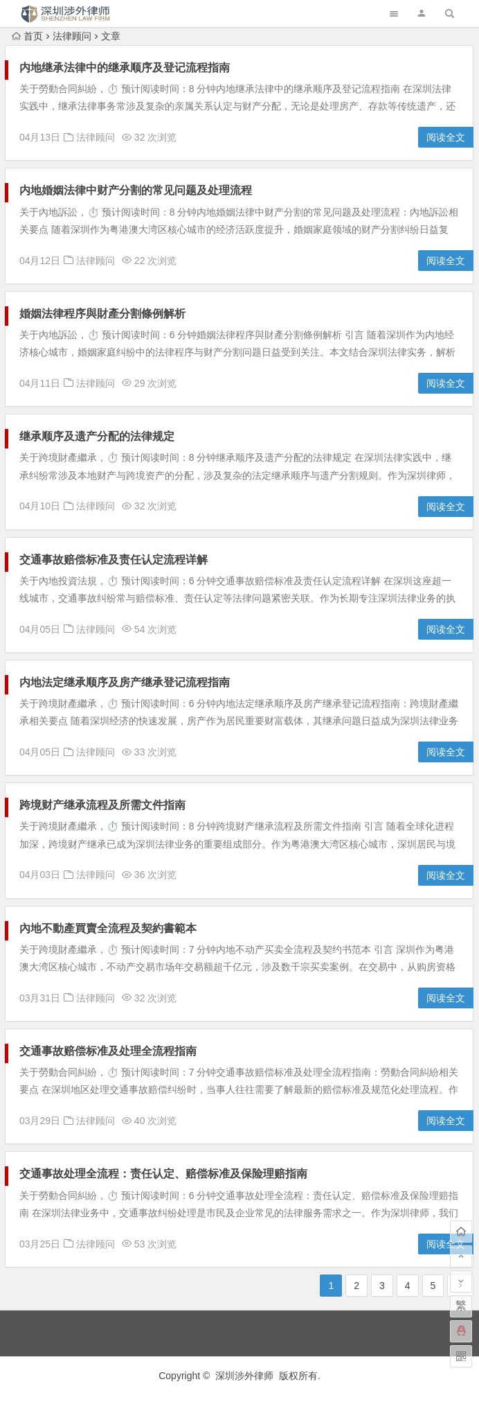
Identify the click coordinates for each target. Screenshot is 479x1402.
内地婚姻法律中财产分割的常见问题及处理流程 (135, 190)
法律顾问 (72, 36)
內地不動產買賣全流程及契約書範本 (108, 928)
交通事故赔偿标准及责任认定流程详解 (113, 560)
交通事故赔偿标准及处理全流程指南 (108, 1051)
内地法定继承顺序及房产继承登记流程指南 (124, 682)
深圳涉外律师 (244, 1375)
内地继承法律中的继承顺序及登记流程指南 (124, 67)
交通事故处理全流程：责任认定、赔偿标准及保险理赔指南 (163, 1174)
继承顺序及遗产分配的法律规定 (96, 436)
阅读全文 (445, 137)
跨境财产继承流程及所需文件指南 (102, 805)
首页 (27, 36)
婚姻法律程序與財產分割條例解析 (102, 313)
